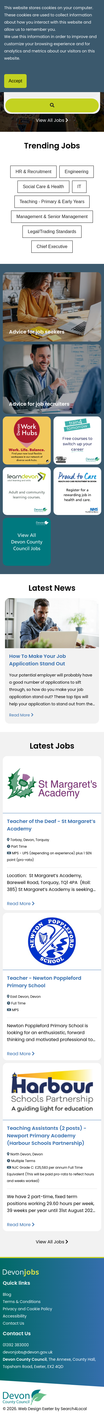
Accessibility (15, 1316)
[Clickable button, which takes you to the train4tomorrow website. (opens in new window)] (78, 440)
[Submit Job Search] (52, 105)
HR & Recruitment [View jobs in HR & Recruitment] (33, 171)
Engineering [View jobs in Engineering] (76, 171)
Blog (7, 1294)
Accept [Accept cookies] (15, 81)
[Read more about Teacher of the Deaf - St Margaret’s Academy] (21, 903)
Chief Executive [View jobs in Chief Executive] (52, 246)
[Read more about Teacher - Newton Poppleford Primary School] (21, 1053)
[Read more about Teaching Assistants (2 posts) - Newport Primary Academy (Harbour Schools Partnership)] (21, 1224)
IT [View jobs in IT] (79, 186)
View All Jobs (52, 120)
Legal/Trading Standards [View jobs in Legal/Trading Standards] (52, 231)
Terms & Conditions (21, 1301)
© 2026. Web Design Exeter (28, 1409)
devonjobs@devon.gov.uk (28, 1352)
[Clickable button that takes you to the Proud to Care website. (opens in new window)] (78, 491)
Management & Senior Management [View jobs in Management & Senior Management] (52, 216)
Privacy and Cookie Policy (27, 1309)
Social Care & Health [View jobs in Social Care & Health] (43, 186)
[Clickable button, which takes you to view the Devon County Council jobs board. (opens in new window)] (27, 542)
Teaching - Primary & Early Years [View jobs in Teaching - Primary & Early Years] (52, 201)
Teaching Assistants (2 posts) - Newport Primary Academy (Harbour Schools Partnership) (46, 1136)
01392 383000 (16, 1345)
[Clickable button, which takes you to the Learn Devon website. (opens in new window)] (27, 491)
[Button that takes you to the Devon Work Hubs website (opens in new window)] (27, 440)
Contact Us (13, 1323)
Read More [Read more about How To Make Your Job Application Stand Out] (21, 715)
